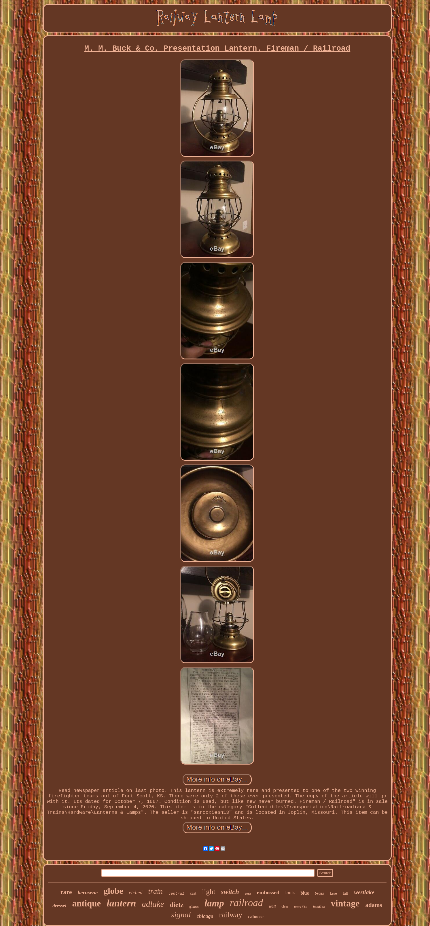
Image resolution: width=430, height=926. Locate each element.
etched (136, 892)
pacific (300, 907)
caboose (256, 916)
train (155, 891)
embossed (268, 892)
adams (373, 905)
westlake (364, 892)
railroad (246, 902)
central (176, 893)
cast (193, 893)
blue (304, 893)
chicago (205, 916)
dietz (176, 904)
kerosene (88, 892)
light (208, 891)
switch (230, 891)
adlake (153, 903)
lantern (121, 903)
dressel (59, 905)
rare (66, 891)
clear (284, 906)
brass (319, 893)
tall (345, 893)
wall (272, 906)
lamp (214, 903)
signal (181, 914)
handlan (319, 907)
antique (86, 903)
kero (333, 893)
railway (231, 914)
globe (113, 890)
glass (194, 907)
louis (290, 892)
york (248, 893)
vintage (345, 903)
